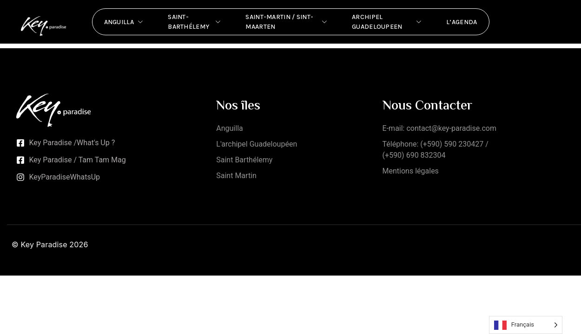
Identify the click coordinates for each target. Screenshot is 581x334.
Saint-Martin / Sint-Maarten (287, 22)
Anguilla (124, 22)
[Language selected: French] (525, 325)
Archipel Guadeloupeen (387, 22)
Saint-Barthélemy (195, 22)
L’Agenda (461, 22)
